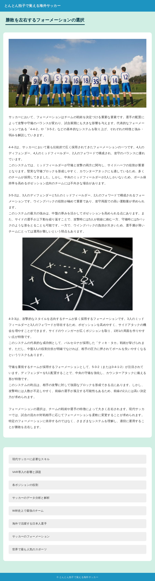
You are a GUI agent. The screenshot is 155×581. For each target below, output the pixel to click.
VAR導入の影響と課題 (26, 472)
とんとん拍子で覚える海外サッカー (32, 6)
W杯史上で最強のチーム (28, 510)
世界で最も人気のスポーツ (29, 549)
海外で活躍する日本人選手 (29, 523)
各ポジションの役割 (25, 484)
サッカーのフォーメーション (31, 536)
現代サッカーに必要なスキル (31, 459)
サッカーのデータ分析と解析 (31, 497)
